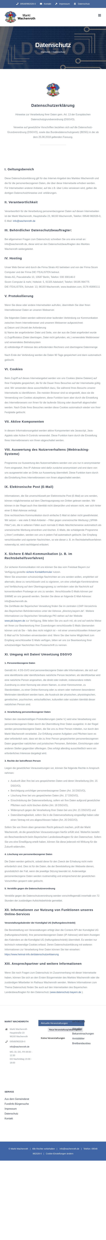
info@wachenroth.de (24, 221)
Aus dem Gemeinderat (17, 1099)
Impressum (11, 1108)
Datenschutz (11, 1113)
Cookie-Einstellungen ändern (59, 1153)
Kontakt (9, 1118)
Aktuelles (77, 1028)
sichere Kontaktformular (39, 572)
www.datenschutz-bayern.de (65, 992)
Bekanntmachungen (83, 1033)
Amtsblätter (78, 1038)
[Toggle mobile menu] (99, 15)
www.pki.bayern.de (15, 620)
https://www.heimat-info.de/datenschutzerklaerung (32, 954)
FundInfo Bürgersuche (17, 1104)
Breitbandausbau (81, 1043)
